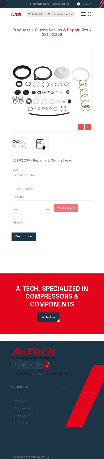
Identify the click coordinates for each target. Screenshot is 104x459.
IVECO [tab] (31, 189)
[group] (40, 144)
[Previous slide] (87, 127)
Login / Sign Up (60, 4)
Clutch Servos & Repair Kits (61, 30)
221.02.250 (52, 35)
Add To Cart (67, 207)
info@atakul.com (39, 4)
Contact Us (48, 317)
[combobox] (87, 4)
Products (21, 30)
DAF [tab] (19, 189)
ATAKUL (37, 375)
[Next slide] (80, 127)
